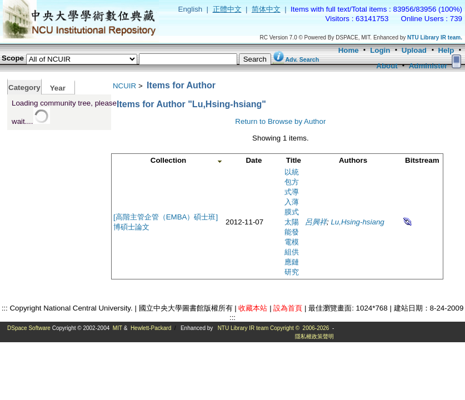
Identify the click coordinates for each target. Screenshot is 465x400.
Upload (414, 50)
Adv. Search (302, 59)
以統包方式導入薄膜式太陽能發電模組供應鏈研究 (291, 222)
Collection (168, 160)
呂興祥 (316, 222)
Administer (428, 66)
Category (24, 87)
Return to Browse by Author (280, 121)
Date (254, 160)
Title (293, 160)
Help (446, 50)
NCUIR (124, 86)
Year (58, 88)
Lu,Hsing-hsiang (357, 222)
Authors (353, 160)
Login (380, 50)
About (387, 66)
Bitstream (422, 160)
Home (348, 50)
